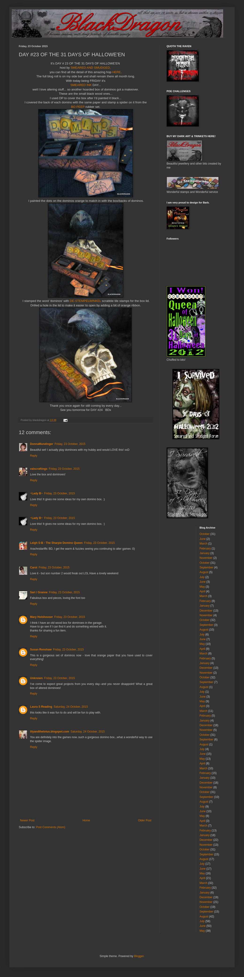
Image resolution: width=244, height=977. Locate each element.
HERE (116, 72)
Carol (33, 567)
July (202, 577)
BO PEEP (78, 107)
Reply (33, 455)
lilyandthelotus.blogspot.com (49, 731)
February (205, 548)
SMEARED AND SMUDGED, (90, 67)
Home (86, 820)
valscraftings (38, 468)
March (203, 543)
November (206, 558)
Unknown (36, 678)
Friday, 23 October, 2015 (70, 444)
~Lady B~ (36, 493)
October (205, 534)
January (205, 553)
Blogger (139, 956)
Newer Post (27, 820)
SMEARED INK (81, 85)
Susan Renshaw (41, 649)
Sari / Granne (39, 592)
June (203, 539)
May (202, 586)
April (202, 591)
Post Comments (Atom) (50, 827)
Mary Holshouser (41, 617)
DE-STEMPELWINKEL (85, 301)
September (207, 567)
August (204, 572)
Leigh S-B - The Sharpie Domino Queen (56, 543)
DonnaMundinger (41, 444)
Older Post (144, 820)
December (206, 610)
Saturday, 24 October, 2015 (71, 706)
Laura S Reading (41, 706)
